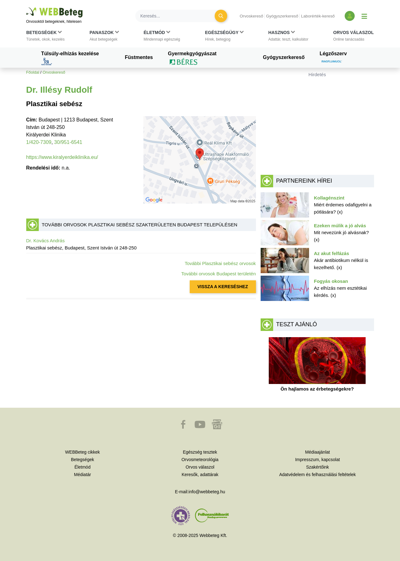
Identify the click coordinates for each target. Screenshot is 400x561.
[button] (45, 37)
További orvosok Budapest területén (218, 273)
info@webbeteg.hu (206, 491)
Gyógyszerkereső (282, 16)
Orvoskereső (251, 16)
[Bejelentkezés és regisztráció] (350, 16)
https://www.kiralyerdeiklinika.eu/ (62, 157)
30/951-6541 (68, 142)
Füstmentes (139, 57)
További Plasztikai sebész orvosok (220, 263)
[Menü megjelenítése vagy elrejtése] (364, 16)
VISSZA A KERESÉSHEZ (223, 286)
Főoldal (32, 72)
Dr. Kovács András (45, 240)
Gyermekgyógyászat (192, 58)
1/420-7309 (39, 142)
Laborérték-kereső (318, 16)
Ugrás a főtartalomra (26, 7)
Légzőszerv (333, 58)
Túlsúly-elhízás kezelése (70, 58)
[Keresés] (178, 16)
